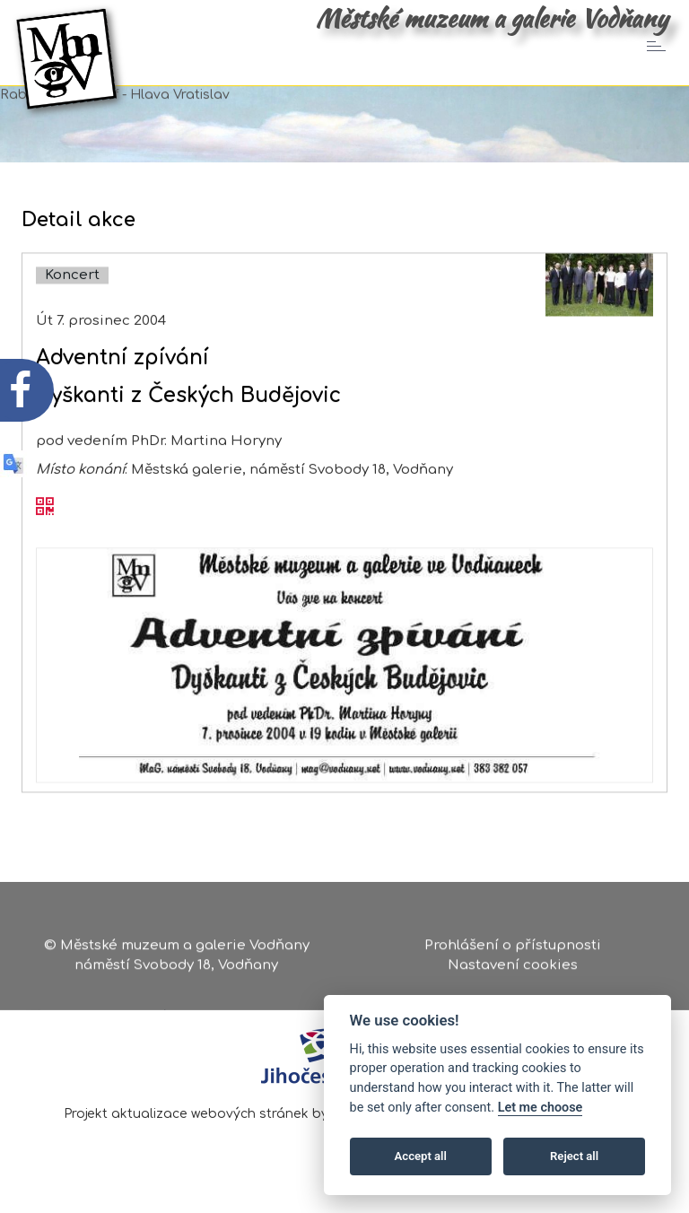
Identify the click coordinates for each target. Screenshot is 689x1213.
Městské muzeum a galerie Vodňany (491, 18)
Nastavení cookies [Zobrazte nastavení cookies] (513, 967)
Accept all (421, 1156)
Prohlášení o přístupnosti (512, 948)
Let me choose (540, 1107)
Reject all (574, 1156)
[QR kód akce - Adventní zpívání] (45, 524)
